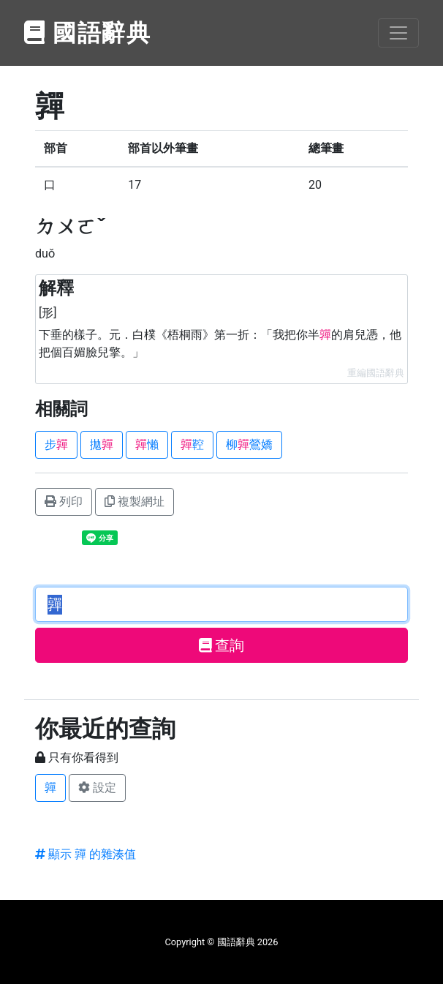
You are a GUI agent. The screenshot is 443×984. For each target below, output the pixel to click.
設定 (97, 788)
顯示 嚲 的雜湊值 (85, 854)
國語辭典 (87, 33)
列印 (64, 501)
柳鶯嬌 (249, 444)
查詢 (222, 645)
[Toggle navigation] (398, 33)
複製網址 (134, 501)
